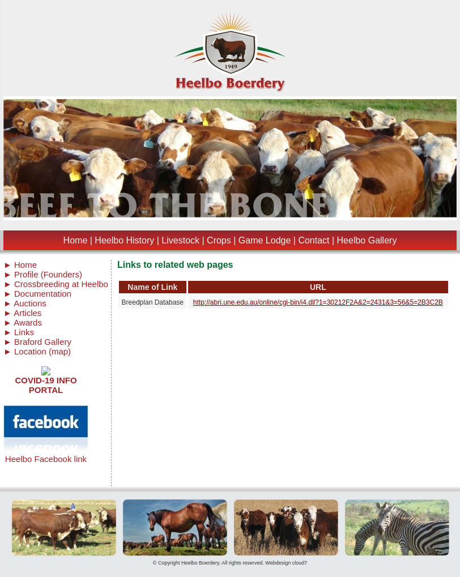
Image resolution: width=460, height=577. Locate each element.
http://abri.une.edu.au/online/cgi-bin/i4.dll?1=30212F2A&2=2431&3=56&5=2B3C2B (318, 302)
